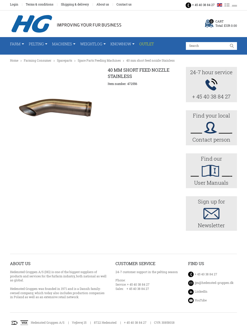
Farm (15, 44)
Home (14, 60)
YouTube (201, 300)
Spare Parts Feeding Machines (99, 60)
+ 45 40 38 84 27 (203, 5)
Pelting (36, 44)
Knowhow (120, 44)
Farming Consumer (37, 60)
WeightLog (91, 44)
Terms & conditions (39, 5)
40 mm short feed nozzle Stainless (150, 60)
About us (102, 5)
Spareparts (64, 60)
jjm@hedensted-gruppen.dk (214, 283)
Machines (62, 44)
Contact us (124, 5)
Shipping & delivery (75, 5)
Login (14, 5)
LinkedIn (201, 291)
